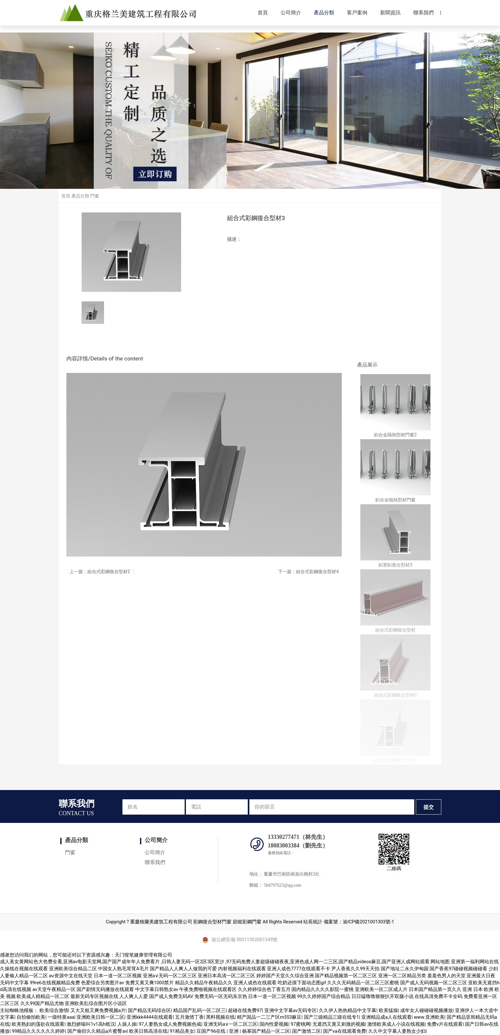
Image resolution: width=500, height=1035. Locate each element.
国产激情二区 (306, 1031)
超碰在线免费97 (245, 1010)
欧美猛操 (388, 1010)
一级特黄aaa (61, 1017)
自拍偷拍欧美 (31, 1017)
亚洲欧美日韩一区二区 (100, 1017)
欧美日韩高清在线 (148, 1031)
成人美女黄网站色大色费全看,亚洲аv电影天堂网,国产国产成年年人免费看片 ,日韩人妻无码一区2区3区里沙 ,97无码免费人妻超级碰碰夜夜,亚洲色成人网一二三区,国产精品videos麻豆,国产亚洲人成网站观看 (215, 962)
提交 (428, 807)
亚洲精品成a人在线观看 (386, 1017)
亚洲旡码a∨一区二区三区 (230, 1024)
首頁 (263, 13)
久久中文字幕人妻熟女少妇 (397, 1031)
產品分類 (324, 13)
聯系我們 (423, 13)
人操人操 (126, 1024)
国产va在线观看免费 (344, 1031)
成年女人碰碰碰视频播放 (426, 1010)
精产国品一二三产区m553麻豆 (269, 1017)
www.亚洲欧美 (429, 1017)
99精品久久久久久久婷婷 (38, 1031)
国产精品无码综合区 (149, 1010)
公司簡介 (291, 13)
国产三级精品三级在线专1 (331, 1017)
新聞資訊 (390, 13)
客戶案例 (357, 13)
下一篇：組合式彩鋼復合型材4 (308, 571)
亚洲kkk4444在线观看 (150, 1017)
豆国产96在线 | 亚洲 (218, 1031)
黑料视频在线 (220, 1017)
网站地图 (440, 962)
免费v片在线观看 (445, 1024)
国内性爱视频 (274, 1024)
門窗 (94, 195)
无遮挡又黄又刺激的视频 (338, 1024)
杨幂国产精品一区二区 (266, 1031)
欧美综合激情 (54, 1010)
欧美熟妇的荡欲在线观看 (38, 1024)
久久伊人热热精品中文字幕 (347, 1010)
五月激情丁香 (189, 1017)
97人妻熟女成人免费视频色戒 (170, 1024)
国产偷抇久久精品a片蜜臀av (97, 1031)
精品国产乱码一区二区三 (199, 1010)
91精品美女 (182, 1031)
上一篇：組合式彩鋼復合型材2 (100, 571)
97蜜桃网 (300, 1024)
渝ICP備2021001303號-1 (368, 922)
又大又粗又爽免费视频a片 (98, 1010)
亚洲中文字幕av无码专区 (290, 1010)
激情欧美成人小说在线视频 (396, 1024)
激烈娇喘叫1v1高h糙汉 (91, 1024)
